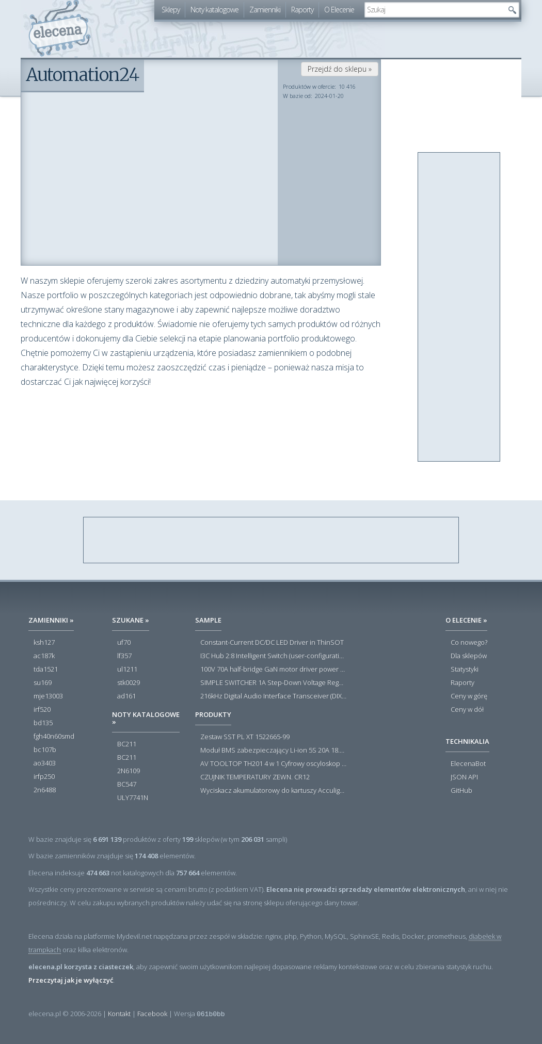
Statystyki (465, 669)
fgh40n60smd (54, 736)
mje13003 (48, 696)
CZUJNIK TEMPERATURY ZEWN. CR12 (255, 777)
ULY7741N (132, 798)
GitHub (461, 791)
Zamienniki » (51, 620)
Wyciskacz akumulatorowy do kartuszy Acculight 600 (273, 791)
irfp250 (44, 777)
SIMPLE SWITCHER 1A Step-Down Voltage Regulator (273, 683)
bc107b (45, 750)
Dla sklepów (469, 656)
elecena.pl (59, 28)
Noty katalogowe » (146, 718)
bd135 (43, 723)
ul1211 (127, 669)
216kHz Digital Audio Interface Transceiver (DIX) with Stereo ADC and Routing (273, 696)
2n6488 (45, 790)
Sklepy (171, 9)
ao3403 (45, 763)
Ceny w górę (469, 696)
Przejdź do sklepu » (340, 69)
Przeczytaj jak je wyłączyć (70, 980)
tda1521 (46, 669)
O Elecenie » (466, 620)
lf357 (124, 656)
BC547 (126, 784)
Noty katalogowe (214, 9)
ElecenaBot (468, 764)
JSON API (464, 777)
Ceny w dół (467, 710)
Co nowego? (469, 643)
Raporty (302, 9)
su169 (43, 683)
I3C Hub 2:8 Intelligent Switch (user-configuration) (273, 656)
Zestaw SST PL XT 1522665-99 (245, 737)
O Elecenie (339, 9)
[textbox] (434, 10)
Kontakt (119, 1013)
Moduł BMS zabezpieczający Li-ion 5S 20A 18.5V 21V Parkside (273, 750)
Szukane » (130, 620)
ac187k (44, 656)
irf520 (42, 710)
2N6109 (128, 771)
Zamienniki (264, 9)
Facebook (152, 1013)
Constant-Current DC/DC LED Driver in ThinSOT (272, 643)
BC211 (126, 744)
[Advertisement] (459, 307)
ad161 (126, 696)
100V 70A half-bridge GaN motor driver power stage (273, 669)
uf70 (124, 643)
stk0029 (128, 683)
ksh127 (44, 643)
